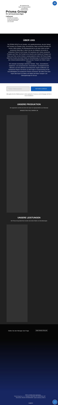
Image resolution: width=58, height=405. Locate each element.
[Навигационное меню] (55, 3)
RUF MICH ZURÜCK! (41, 89)
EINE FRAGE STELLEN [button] (41, 330)
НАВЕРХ (30, 403)
